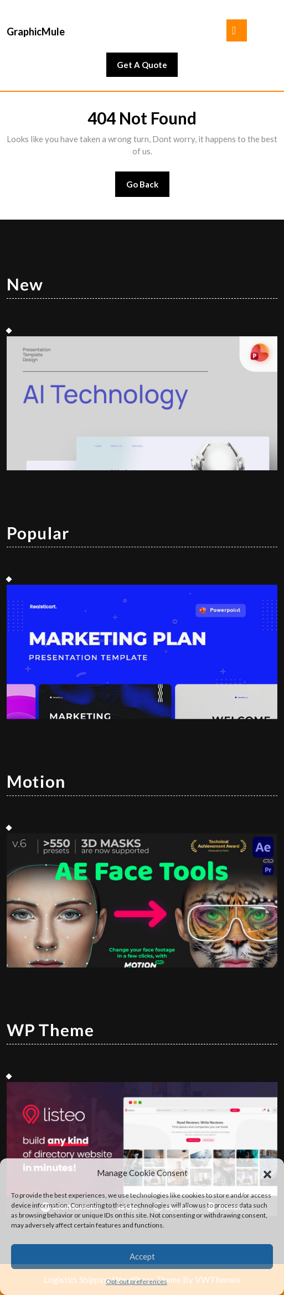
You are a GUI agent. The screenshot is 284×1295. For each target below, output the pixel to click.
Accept (142, 1256)
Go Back (148, 188)
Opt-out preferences (136, 1281)
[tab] (236, 30)
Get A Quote (147, 67)
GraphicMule (36, 31)
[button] (267, 1172)
